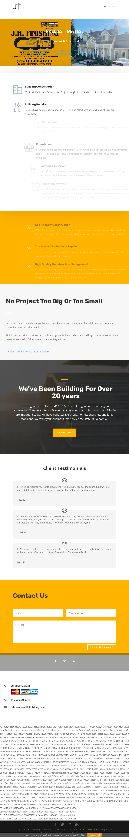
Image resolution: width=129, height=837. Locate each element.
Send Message (101, 647)
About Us (64, 432)
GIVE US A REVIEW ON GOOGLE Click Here (27, 351)
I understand (94, 835)
